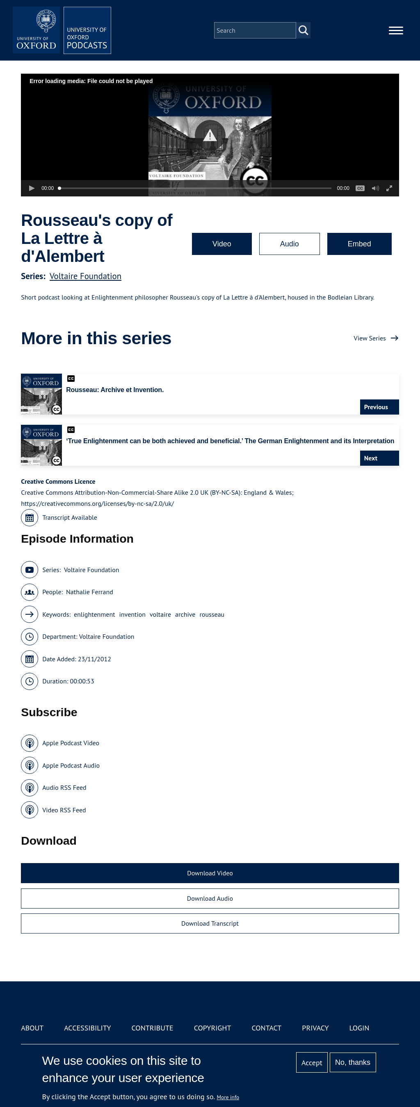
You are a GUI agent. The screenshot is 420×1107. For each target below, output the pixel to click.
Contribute (152, 1028)
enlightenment (94, 614)
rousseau (211, 614)
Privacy (315, 1028)
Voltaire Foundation (85, 276)
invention (132, 614)
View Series (370, 338)
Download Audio (210, 898)
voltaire (160, 614)
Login (359, 1028)
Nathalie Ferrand (89, 592)
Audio (289, 244)
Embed (359, 244)
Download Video (210, 873)
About (32, 1028)
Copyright (212, 1028)
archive (185, 614)
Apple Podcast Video (70, 743)
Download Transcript (210, 923)
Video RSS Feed (64, 810)
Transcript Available (69, 517)
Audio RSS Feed (64, 787)
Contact (266, 1028)
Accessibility (87, 1028)
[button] (210, 135)
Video (221, 244)
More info (228, 1097)
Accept (311, 1062)
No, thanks (352, 1062)
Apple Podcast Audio (71, 765)
